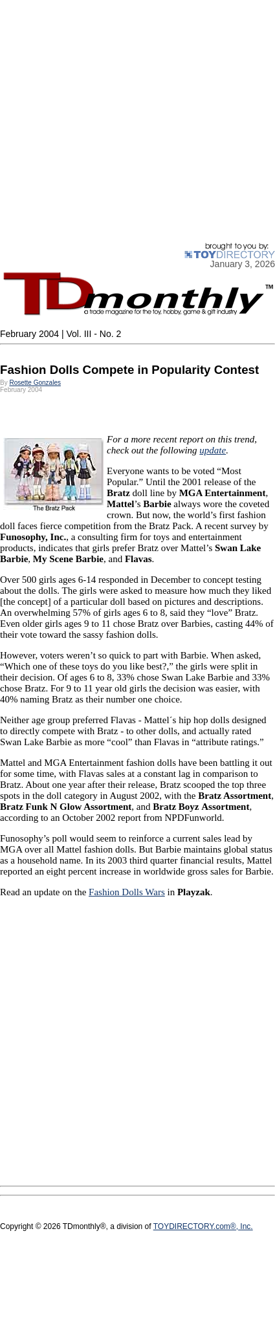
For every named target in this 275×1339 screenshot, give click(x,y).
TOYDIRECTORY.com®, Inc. (203, 1226)
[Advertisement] (121, 121)
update (212, 450)
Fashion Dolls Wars (127, 892)
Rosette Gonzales (35, 382)
